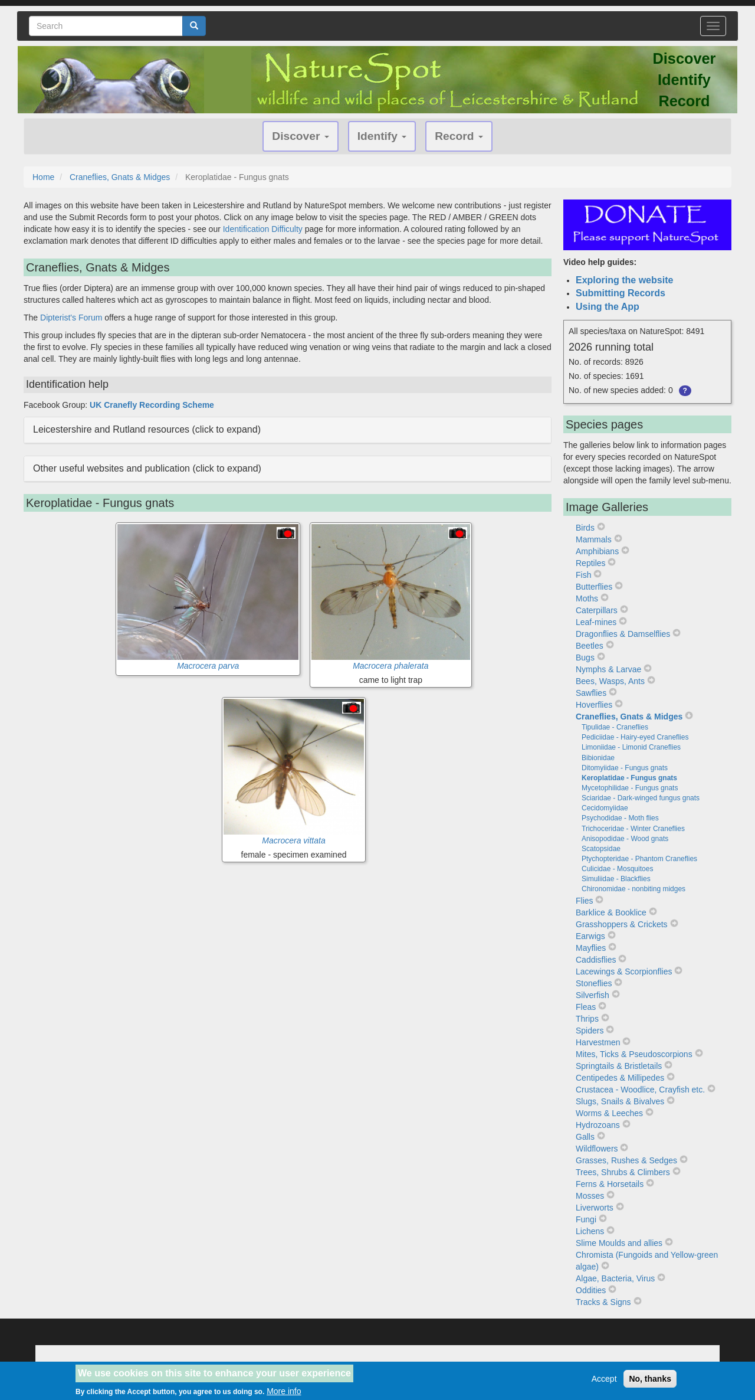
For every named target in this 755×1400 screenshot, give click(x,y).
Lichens (590, 1231)
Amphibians (597, 551)
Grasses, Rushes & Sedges (626, 1160)
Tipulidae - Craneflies (615, 727)
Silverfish (592, 995)
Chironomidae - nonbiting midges (633, 889)
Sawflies (591, 693)
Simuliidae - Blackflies (616, 879)
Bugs (585, 657)
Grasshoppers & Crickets (622, 924)
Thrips (587, 1018)
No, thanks (650, 1382)
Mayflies (591, 948)
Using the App (607, 307)
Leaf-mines (596, 622)
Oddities (591, 1290)
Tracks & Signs (603, 1302)
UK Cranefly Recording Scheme (152, 405)
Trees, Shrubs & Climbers (623, 1172)
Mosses (590, 1196)
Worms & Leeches (609, 1113)
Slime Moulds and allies (619, 1243)
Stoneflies (594, 983)
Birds (585, 527)
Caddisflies (596, 959)
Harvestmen (598, 1042)
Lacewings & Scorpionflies (624, 971)
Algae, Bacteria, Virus (615, 1278)
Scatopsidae (601, 849)
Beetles (589, 645)
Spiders (589, 1030)
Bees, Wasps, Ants (610, 681)
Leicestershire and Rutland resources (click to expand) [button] (147, 429)
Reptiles (591, 563)
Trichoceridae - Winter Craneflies (633, 829)
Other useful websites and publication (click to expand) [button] (147, 468)
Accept (604, 1382)
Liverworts (594, 1207)
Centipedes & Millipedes (620, 1077)
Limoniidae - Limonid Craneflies (631, 747)
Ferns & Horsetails (610, 1184)
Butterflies (594, 586)
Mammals (594, 539)
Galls (585, 1136)
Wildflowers (597, 1148)
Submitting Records (620, 293)
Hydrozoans (598, 1125)
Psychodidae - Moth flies (620, 818)
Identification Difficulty (263, 229)
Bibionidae (598, 758)
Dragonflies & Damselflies (623, 634)
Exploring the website (624, 280)
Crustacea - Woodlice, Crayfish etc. (640, 1089)
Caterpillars (597, 610)
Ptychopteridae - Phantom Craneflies (639, 859)
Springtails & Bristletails (619, 1066)
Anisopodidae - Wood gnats (625, 839)
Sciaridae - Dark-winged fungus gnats (641, 798)
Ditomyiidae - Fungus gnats (625, 768)
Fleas (586, 1007)
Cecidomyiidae (605, 808)
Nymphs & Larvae (608, 669)
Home (43, 177)
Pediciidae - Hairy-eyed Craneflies (635, 737)
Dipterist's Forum (71, 317)
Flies (584, 900)
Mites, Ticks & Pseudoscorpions (634, 1054)
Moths (587, 598)
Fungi (586, 1219)
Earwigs (590, 936)
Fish (583, 575)
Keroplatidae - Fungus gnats (629, 778)
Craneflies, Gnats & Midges (120, 177)
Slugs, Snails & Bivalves (620, 1101)
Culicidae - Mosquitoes (617, 869)
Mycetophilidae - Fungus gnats (630, 788)
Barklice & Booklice (611, 912)
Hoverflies (594, 704)
